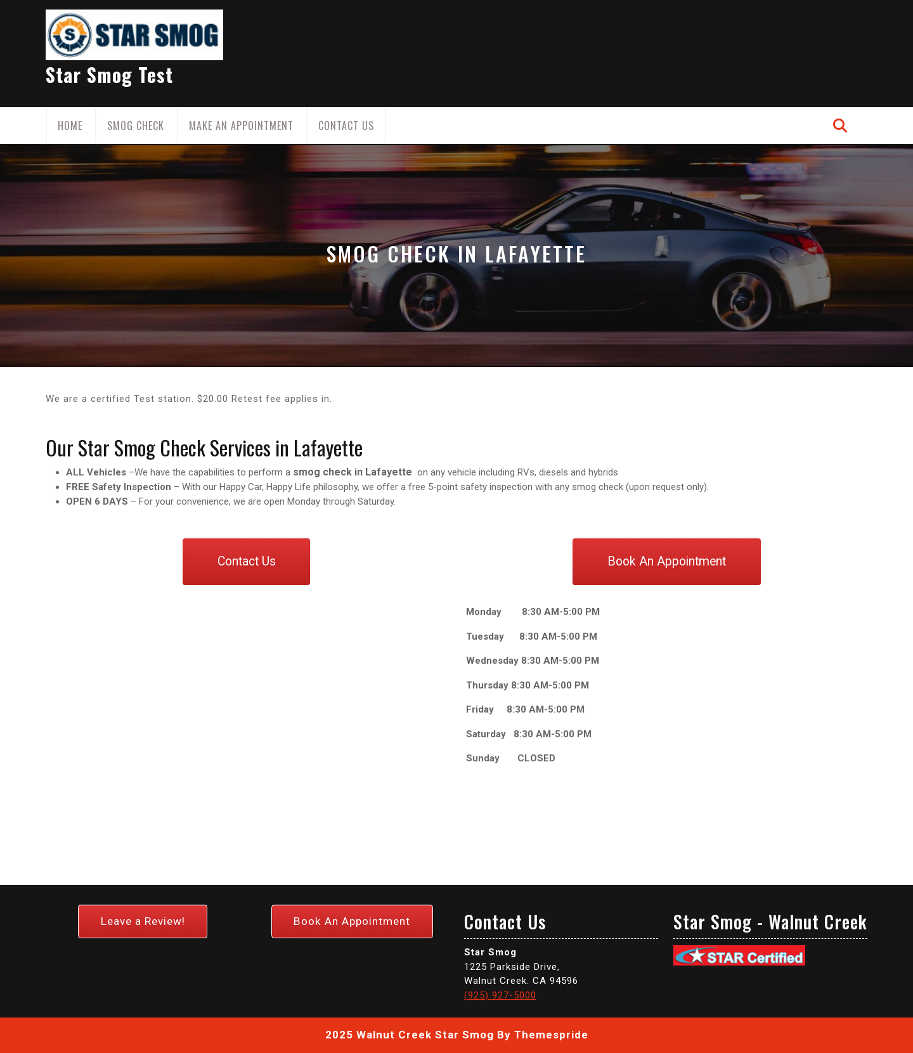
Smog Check (135, 125)
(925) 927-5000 (500, 995)
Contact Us (346, 125)
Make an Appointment (241, 125)
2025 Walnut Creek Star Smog (409, 1034)
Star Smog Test (109, 74)
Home (70, 125)
